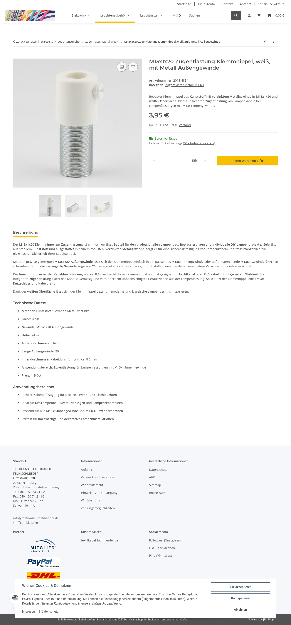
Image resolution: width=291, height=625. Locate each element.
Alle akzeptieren (240, 587)
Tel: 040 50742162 (271, 4)
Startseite (184, 4)
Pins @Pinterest (160, 555)
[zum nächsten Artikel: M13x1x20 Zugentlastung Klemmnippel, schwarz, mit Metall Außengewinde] (273, 41)
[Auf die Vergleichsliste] (121, 67)
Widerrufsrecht (92, 485)
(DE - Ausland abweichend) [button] (199, 143)
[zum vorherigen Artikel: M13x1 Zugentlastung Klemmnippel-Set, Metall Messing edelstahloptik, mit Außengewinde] (264, 41)
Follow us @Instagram (165, 540)
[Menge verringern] (154, 160)
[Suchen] (208, 15)
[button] (249, 15)
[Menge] (174, 160)
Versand (185, 125)
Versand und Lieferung (97, 477)
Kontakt (227, 4)
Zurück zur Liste (26, 42)
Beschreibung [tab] (25, 232)
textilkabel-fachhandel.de (99, 540)
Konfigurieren (240, 598)
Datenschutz (49, 611)
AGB (152, 477)
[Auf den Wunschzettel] (133, 67)
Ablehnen (240, 609)
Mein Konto (206, 4)
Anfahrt (245, 4)
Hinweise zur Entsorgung (99, 493)
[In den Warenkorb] (16, 56)
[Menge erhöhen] (205, 160)
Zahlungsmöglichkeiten (98, 508)
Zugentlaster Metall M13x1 (184, 85)
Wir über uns (90, 500)
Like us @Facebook (162, 548)
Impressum (29, 611)
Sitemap (155, 485)
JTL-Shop (268, 619)
